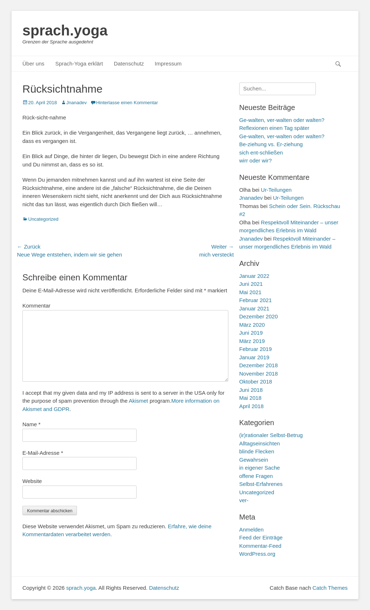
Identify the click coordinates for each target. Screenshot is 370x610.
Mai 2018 (250, 398)
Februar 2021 (255, 300)
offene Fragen (256, 476)
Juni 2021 (251, 284)
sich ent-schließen (261, 152)
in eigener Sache (259, 468)
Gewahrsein (253, 460)
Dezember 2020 (258, 316)
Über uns (33, 63)
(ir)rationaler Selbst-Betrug (271, 435)
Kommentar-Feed (260, 546)
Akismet (138, 401)
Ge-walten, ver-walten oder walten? (281, 136)
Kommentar (36, 305)
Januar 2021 (254, 308)
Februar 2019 (255, 349)
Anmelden (251, 529)
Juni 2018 (251, 390)
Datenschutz (129, 63)
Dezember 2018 (258, 365)
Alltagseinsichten (259, 443)
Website (32, 481)
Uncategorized (43, 219)
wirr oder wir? (255, 160)
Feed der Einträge (261, 537)
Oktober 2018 (255, 381)
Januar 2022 (254, 276)
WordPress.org (257, 554)
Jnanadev (76, 102)
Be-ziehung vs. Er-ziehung (271, 144)
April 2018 (251, 406)
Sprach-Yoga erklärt (79, 63)
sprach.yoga (65, 30)
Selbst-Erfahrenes (261, 484)
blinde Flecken (256, 451)
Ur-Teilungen (276, 190)
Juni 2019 (251, 333)
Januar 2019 (254, 357)
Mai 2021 (250, 292)
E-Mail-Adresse (42, 453)
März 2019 (252, 341)
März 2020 (252, 325)
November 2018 (258, 373)
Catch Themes (330, 588)
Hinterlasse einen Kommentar (127, 102)
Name (31, 424)
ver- (244, 500)
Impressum (168, 63)
